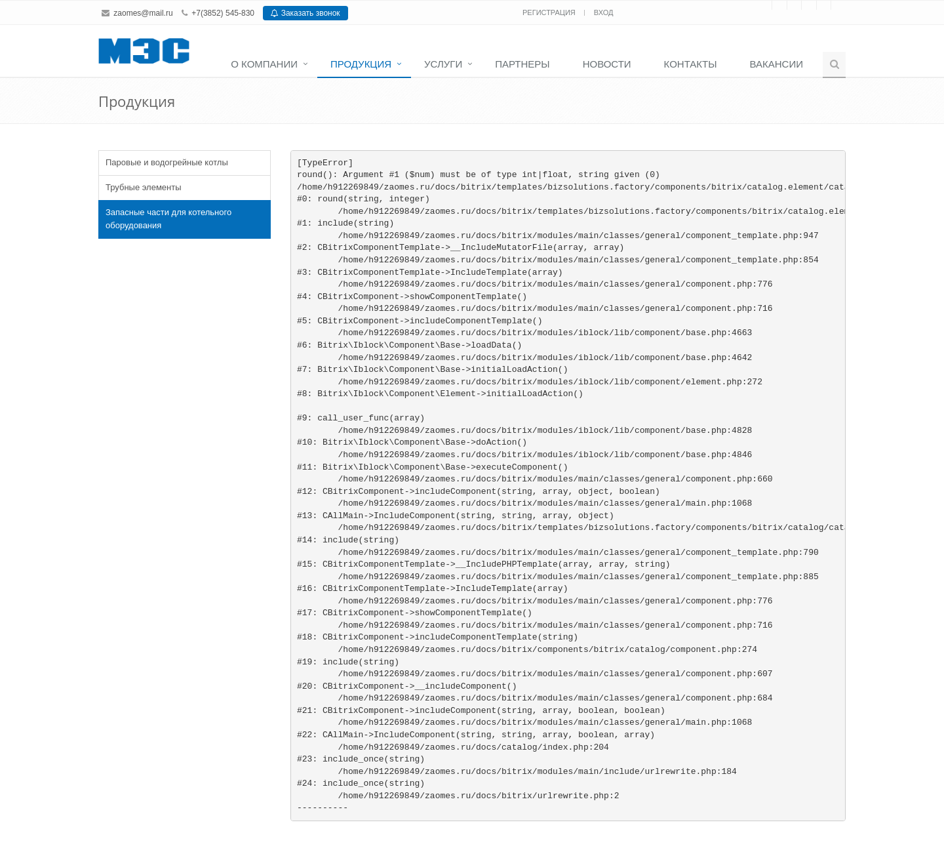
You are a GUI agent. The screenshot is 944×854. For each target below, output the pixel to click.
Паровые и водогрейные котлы (167, 162)
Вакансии (776, 64)
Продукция (360, 64)
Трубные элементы (144, 187)
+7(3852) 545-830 (222, 13)
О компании (264, 64)
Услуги (443, 64)
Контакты (690, 64)
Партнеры (522, 64)
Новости (607, 64)
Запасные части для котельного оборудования (168, 219)
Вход (604, 12)
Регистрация (550, 12)
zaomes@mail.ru (142, 13)
